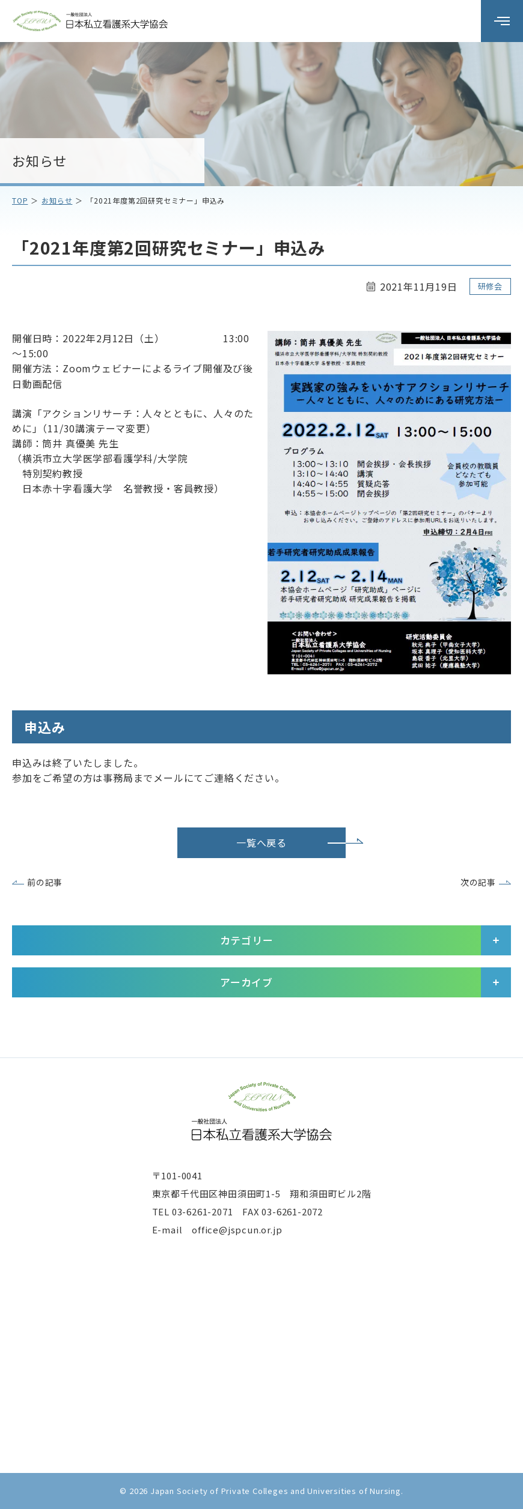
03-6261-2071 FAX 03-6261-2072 (247, 1211)
